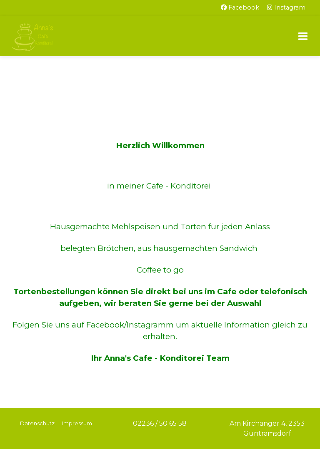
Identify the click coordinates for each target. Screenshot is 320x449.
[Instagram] (286, 8)
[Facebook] (240, 8)
